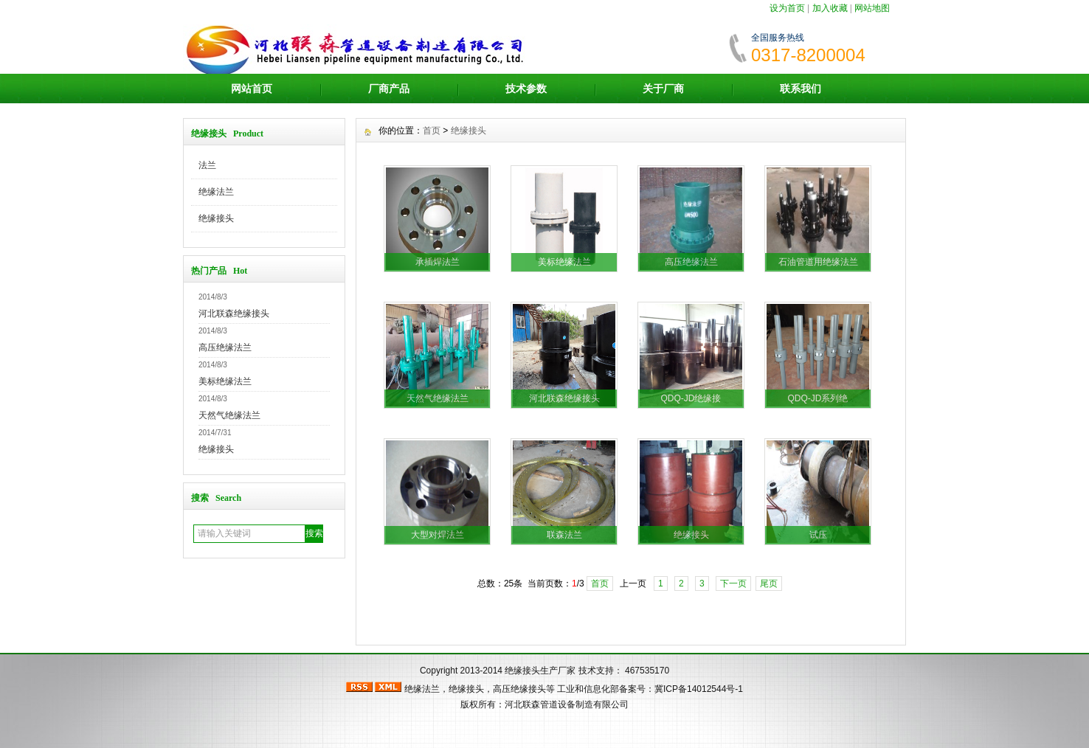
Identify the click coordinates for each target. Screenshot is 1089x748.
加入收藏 (830, 8)
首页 (431, 130)
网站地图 (872, 8)
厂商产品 (388, 88)
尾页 (769, 583)
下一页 (733, 583)
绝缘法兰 (216, 192)
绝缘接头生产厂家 (540, 670)
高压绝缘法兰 (225, 347)
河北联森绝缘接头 (233, 313)
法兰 (207, 165)
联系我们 (800, 88)
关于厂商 (663, 88)
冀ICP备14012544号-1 (698, 689)
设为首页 (787, 8)
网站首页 (251, 88)
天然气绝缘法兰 (229, 415)
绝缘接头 (216, 218)
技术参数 (526, 88)
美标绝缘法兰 (225, 381)
